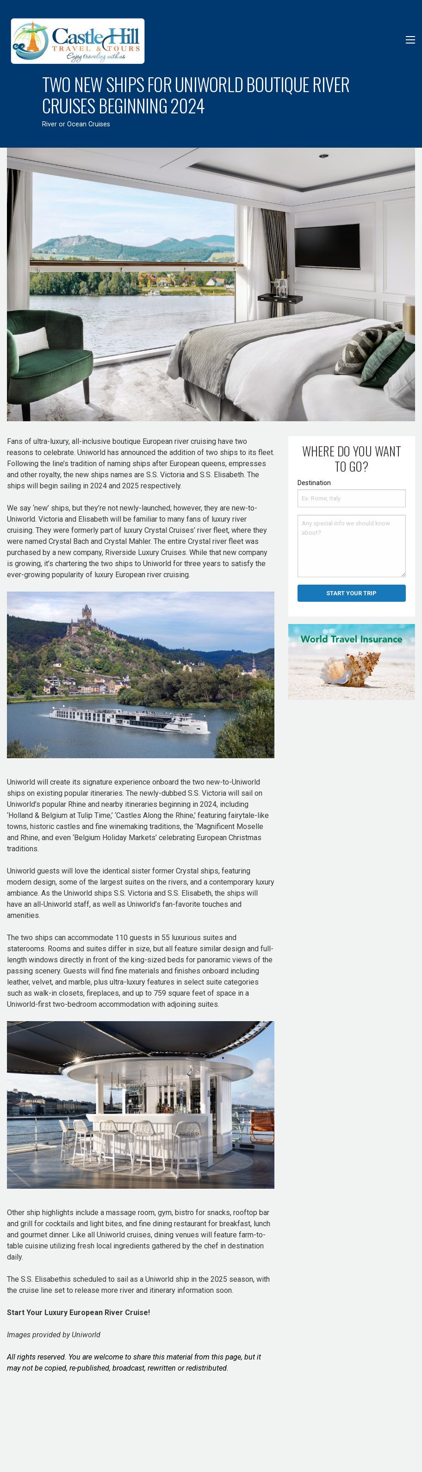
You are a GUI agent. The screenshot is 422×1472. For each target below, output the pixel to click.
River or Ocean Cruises (76, 124)
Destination (314, 483)
